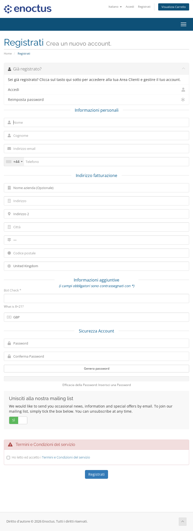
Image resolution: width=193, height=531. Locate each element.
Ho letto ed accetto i (51, 457)
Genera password (96, 368)
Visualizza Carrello (174, 7)
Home (8, 53)
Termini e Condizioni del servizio (66, 457)
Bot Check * (12, 290)
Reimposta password (96, 100)
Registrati (144, 6)
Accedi (130, 6)
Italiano (115, 6)
